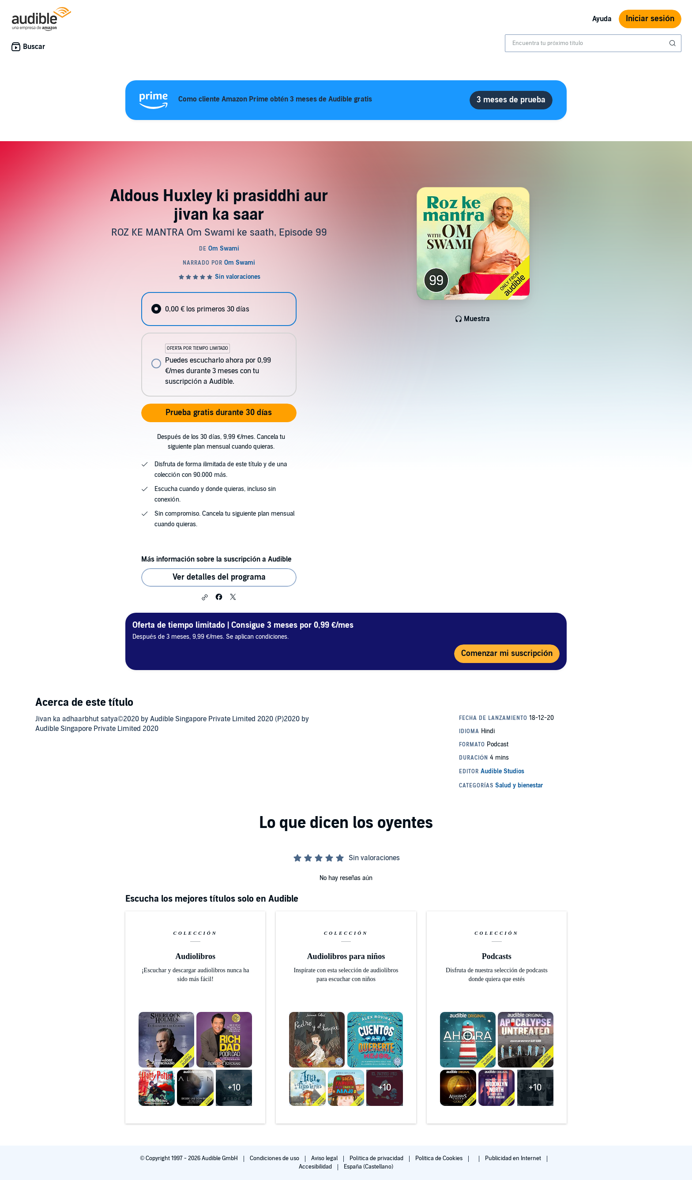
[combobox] (593, 43)
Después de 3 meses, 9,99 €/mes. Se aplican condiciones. (243, 630)
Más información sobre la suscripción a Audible (216, 559)
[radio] (219, 309)
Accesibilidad (316, 1166)
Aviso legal (325, 1158)
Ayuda (602, 19)
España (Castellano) (368, 1166)
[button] (204, 597)
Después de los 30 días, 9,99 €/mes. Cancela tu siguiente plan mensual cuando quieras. (221, 441)
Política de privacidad (377, 1158)
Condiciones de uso (275, 1158)
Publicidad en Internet (513, 1158)
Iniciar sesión (650, 18)
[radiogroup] (219, 344)
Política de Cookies (439, 1158)
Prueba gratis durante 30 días (218, 412)
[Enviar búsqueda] (673, 43)
